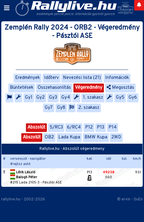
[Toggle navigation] (7, 8)
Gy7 (49, 108)
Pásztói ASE (52, 182)
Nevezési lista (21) (82, 78)
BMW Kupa (95, 137)
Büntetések (21, 88)
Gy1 (28, 98)
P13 (100, 127)
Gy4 (65, 98)
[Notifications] (139, 5)
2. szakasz (88, 108)
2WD (116, 137)
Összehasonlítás (54, 88)
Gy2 (40, 98)
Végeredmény (88, 88)
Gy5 (120, 98)
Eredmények (27, 78)
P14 (113, 127)
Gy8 (61, 108)
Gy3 (53, 98)
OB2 (49, 137)
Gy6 (133, 98)
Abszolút (36, 127)
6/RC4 (74, 127)
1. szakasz (93, 98)
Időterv (51, 78)
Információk (117, 78)
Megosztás (120, 88)
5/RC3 (56, 127)
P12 (89, 127)
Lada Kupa (69, 137)
